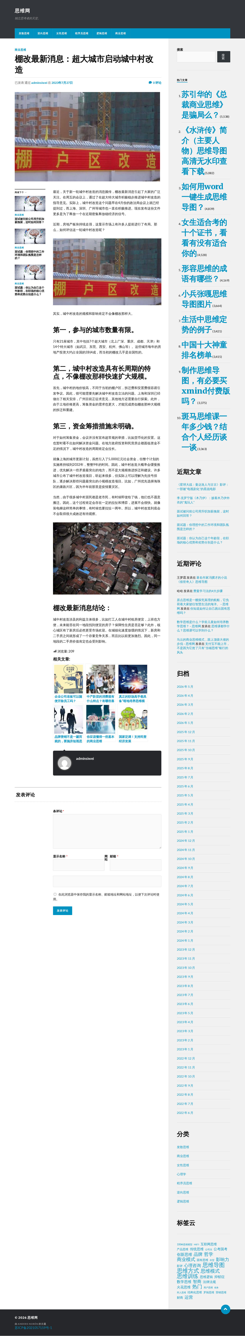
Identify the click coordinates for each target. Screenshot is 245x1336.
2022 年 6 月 (185, 1113)
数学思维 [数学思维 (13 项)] (184, 1282)
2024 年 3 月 (185, 922)
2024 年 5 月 (185, 904)
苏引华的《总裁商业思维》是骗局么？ (204, 105)
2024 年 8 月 (185, 877)
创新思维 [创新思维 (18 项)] (184, 1254)
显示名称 (60, 856)
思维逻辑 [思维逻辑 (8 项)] (206, 1277)
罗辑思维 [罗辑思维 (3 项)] (208, 1292)
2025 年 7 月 (185, 777)
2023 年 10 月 (186, 968)
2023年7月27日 (62, 83)
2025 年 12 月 (186, 732)
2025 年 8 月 (185, 768)
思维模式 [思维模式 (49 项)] (210, 1271)
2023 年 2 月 (185, 1040)
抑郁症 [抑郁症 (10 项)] (219, 1277)
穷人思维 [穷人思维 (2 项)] (181, 1292)
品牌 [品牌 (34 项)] (198, 1254)
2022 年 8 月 (185, 1094)
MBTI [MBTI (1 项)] (196, 1244)
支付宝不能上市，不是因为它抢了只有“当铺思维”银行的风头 (203, 648)
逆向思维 (43, 33)
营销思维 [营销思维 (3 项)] (221, 1292)
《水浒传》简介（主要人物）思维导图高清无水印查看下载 (204, 151)
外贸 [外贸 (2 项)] (212, 1260)
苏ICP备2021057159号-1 (33, 1328)
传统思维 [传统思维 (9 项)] (197, 1249)
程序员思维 (81, 33)
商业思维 (120, 33)
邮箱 (114, 856)
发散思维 (24, 33)
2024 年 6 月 (185, 895)
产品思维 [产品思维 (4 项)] (182, 1249)
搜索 (180, 49)
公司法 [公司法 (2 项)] (208, 1249)
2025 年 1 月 (185, 832)
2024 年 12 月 (186, 841)
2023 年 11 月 (186, 958)
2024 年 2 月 (185, 931)
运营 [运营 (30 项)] (189, 1297)
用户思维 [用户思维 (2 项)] (208, 1287)
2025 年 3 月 (185, 813)
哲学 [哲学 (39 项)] (208, 1254)
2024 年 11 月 (186, 850)
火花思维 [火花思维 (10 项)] (184, 1287)
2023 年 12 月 (186, 949)
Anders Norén (28, 1324)
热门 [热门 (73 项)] (197, 1286)
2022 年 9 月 (185, 1085)
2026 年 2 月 (185, 714)
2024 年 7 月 (185, 886)
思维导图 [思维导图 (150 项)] (214, 1265)
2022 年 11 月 (186, 1067)
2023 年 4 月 (185, 1022)
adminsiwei (39, 83)
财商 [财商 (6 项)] (180, 1297)
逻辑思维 (101, 33)
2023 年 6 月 (185, 1004)
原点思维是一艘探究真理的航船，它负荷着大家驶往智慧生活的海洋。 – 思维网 (203, 604)
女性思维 (61, 33)
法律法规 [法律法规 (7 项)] (209, 1282)
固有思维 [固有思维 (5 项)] (202, 1260)
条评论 (58, 811)
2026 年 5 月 (185, 686)
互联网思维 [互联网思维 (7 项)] (209, 1244)
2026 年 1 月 (185, 723)
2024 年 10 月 (186, 859)
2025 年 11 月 (186, 741)
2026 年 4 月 (185, 695)
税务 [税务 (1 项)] (216, 1287)
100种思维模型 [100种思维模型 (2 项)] (184, 1244)
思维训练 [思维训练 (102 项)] (187, 1276)
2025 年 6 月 (185, 786)
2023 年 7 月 (185, 995)
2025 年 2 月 (185, 822)
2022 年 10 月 (186, 1076)
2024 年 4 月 (185, 913)
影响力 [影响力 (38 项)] (222, 1259)
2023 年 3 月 (185, 1031)
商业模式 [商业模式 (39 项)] (186, 1259)
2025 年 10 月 (186, 750)
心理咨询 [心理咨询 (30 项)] (192, 1265)
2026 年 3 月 (185, 704)
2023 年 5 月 (185, 1013)
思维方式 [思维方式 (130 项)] (188, 1270)
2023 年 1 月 (185, 1049)
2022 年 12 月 (186, 1058)
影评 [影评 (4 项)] (180, 1266)
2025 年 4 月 (185, 804)
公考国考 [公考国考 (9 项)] (220, 1249)
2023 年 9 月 (185, 977)
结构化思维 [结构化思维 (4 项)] (195, 1292)
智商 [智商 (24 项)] (197, 1281)
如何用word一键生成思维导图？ (204, 197)
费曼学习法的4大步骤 (208, 591)
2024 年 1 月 (185, 940)
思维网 (23, 11)
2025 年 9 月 (185, 759)
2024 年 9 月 (185, 868)
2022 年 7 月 (185, 1104)
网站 (106, 858)
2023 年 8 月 (185, 986)
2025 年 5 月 (185, 795)
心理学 (181, 1174)
